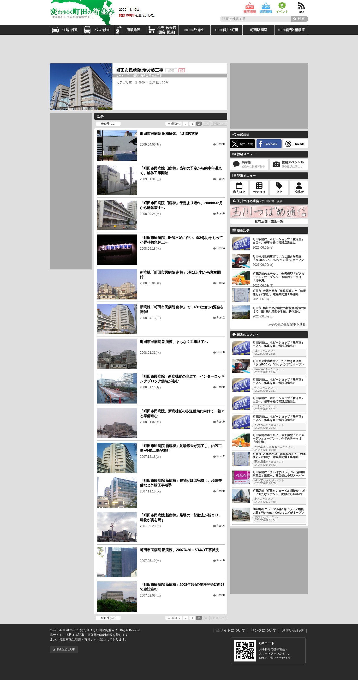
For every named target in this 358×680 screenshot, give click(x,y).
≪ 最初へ (174, 123)
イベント (282, 5)
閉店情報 (266, 5)
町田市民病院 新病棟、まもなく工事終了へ (174, 342)
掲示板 (249, 164)
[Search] (299, 19)
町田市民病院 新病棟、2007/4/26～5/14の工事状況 (179, 550)
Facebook (270, 144)
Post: (221, 144)
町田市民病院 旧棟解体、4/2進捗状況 (169, 133)
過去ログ (239, 192)
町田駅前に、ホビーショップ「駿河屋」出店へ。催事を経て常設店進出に (278, 241)
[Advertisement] (179, 49)
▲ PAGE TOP (63, 649)
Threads (298, 144)
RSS (301, 5)
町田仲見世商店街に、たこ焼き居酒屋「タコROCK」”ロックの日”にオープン (278, 258)
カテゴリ (259, 192)
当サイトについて (230, 631)
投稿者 (299, 192)
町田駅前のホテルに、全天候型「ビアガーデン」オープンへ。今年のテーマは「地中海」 (278, 277)
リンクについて (263, 631)
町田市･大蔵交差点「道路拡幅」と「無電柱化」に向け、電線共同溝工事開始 (279, 292)
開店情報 (249, 5)
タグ (279, 192)
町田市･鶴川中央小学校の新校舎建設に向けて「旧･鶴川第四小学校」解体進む (279, 309)
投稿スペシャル (289, 164)
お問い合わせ (293, 631)
